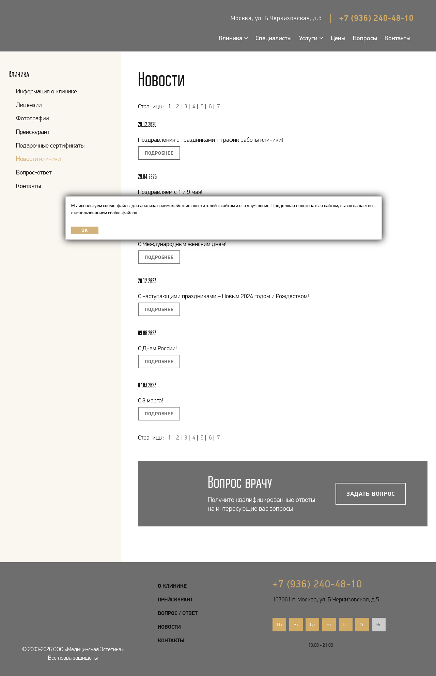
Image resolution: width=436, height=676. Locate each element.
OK (84, 230)
